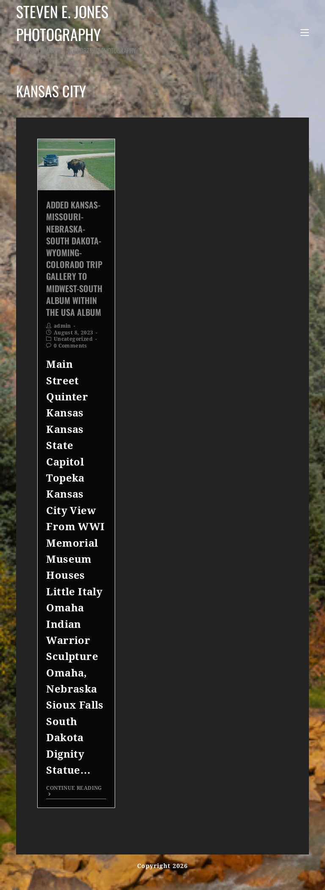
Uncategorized (73, 339)
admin (62, 326)
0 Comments (70, 346)
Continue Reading (74, 791)
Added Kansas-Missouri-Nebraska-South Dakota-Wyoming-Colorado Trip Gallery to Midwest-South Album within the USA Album (74, 258)
